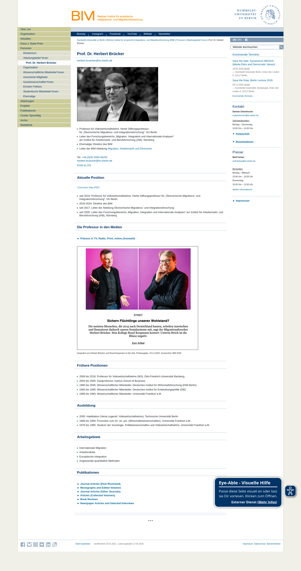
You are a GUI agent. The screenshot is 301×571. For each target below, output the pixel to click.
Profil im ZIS (84, 165)
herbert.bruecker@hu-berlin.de (94, 60)
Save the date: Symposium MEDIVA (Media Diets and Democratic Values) (253, 62)
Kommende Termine (245, 54)
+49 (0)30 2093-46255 (94, 157)
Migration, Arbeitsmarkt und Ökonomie (130, 148)
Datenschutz (260, 544)
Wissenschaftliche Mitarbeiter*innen (43, 72)
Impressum (248, 544)
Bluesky (81, 34)
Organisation (27, 33)
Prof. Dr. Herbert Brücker (41, 62)
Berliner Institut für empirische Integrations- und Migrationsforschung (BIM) (141, 40)
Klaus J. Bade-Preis (31, 43)
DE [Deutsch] (234, 39)
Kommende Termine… (243, 96)
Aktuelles (25, 38)
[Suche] (281, 47)
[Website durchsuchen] (256, 47)
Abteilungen (27, 101)
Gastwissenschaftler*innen (38, 81)
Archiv (24, 120)
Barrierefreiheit (273, 544)
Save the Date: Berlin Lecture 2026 (252, 80)
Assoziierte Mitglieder (35, 77)
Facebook (115, 34)
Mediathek (26, 124)
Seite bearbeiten (83, 544)
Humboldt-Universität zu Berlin (91, 40)
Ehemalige (29, 96)
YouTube (132, 34)
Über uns (25, 29)
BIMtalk (148, 34)
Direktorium (29, 53)
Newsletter (164, 34)
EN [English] (239, 39)
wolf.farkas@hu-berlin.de (243, 161)
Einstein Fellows (32, 86)
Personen (25, 48)
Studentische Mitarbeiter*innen (40, 91)
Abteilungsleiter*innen (35, 57)
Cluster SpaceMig (30, 115)
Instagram (97, 34)
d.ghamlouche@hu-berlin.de (245, 115)
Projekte (25, 105)
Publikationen (28, 110)
